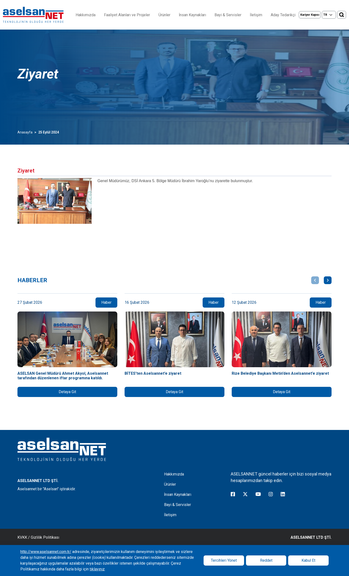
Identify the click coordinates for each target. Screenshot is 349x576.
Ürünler (164, 15)
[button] (315, 280)
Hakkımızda (85, 15)
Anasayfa (24, 132)
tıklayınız (97, 569)
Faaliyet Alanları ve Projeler (127, 15)
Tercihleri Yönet (224, 560)
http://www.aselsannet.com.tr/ (45, 551)
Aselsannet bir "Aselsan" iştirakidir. (46, 489)
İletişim (256, 15)
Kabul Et (308, 560)
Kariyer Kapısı (309, 14)
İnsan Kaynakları (192, 15)
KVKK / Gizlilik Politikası (38, 537)
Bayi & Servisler (227, 15)
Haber (106, 302)
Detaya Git (67, 391)
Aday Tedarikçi (283, 15)
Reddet (266, 560)
